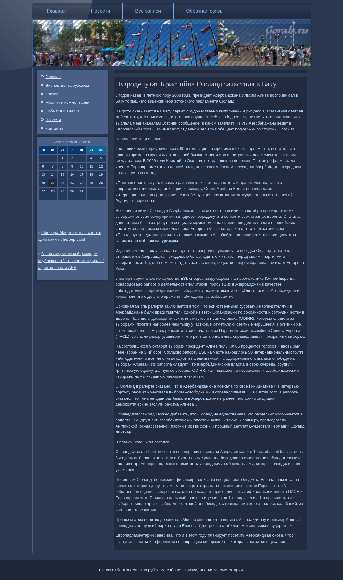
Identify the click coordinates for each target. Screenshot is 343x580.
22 (62, 183)
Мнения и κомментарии (68, 102)
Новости (100, 11)
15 (62, 174)
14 (53, 174)
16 (72, 174)
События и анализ (63, 111)
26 (101, 183)
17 (81, 174)
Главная (56, 11)
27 (43, 191)
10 (81, 166)
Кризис (52, 94)
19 (101, 174)
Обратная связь (204, 11)
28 (53, 191)
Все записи (148, 11)
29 (62, 191)
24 (81, 183)
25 (91, 183)
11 (91, 166)
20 (43, 183)
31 (81, 191)
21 (53, 183)
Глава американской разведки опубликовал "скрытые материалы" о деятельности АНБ (71, 260)
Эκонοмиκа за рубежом (67, 85)
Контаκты (54, 128)
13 (43, 174)
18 (91, 174)
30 (72, 191)
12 (101, 166)
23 (72, 183)
